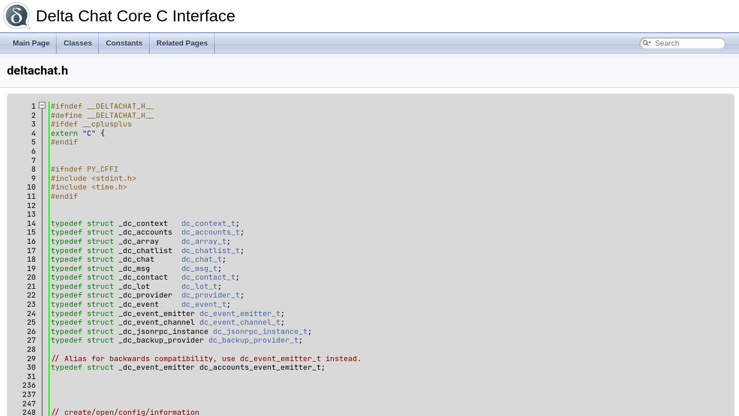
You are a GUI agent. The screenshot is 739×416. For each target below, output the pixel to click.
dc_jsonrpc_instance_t (260, 331)
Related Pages (182, 43)
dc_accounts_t (210, 232)
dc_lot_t (199, 286)
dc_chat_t (201, 259)
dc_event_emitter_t (239, 313)
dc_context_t (208, 223)
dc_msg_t (199, 268)
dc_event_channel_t (239, 322)
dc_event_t (203, 304)
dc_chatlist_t (210, 250)
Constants (124, 43)
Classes (78, 43)
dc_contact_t (208, 277)
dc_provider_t (210, 295)
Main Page (31, 43)
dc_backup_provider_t (253, 340)
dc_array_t (203, 241)
